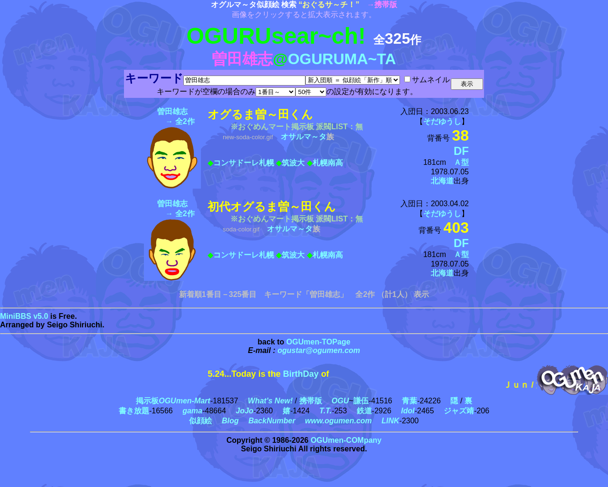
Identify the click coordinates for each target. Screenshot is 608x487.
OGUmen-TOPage (318, 342)
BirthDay (301, 374)
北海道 (442, 181)
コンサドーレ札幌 (243, 163)
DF (461, 150)
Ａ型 (461, 162)
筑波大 (293, 163)
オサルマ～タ (303, 137)
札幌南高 (328, 163)
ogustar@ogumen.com (318, 350)
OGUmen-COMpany (346, 440)
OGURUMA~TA (342, 58)
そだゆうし (442, 121)
